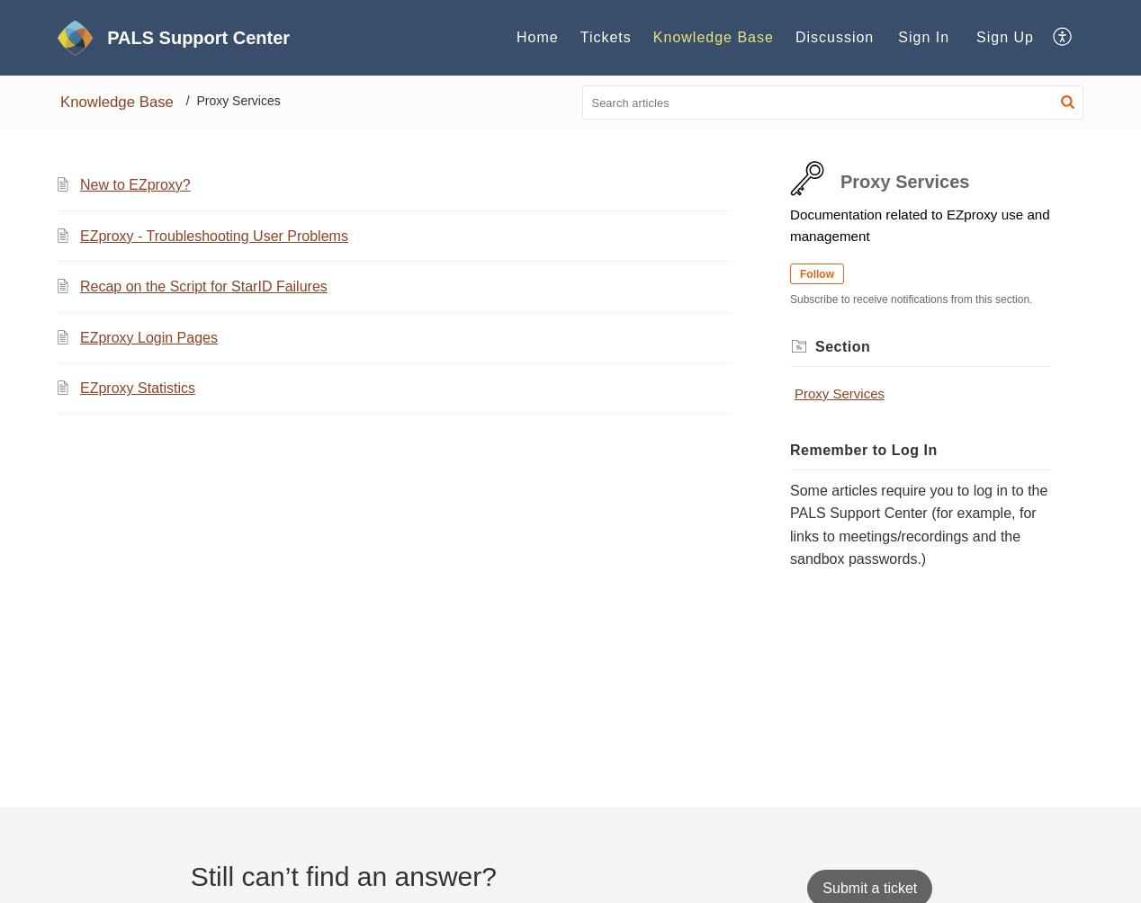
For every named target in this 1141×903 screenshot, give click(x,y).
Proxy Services (840, 393)
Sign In (923, 37)
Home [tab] (538, 37)
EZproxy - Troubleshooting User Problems (214, 236)
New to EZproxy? (135, 184)
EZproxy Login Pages (149, 337)
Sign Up (1005, 37)
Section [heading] (842, 346)
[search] (833, 102)
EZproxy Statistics (137, 388)
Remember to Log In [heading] (864, 450)
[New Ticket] (869, 888)
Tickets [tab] (606, 37)
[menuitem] (923, 37)
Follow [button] (817, 274)
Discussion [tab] (834, 37)
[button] (1063, 37)
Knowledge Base (117, 102)
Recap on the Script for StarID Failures (204, 286)
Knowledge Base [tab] (713, 37)
